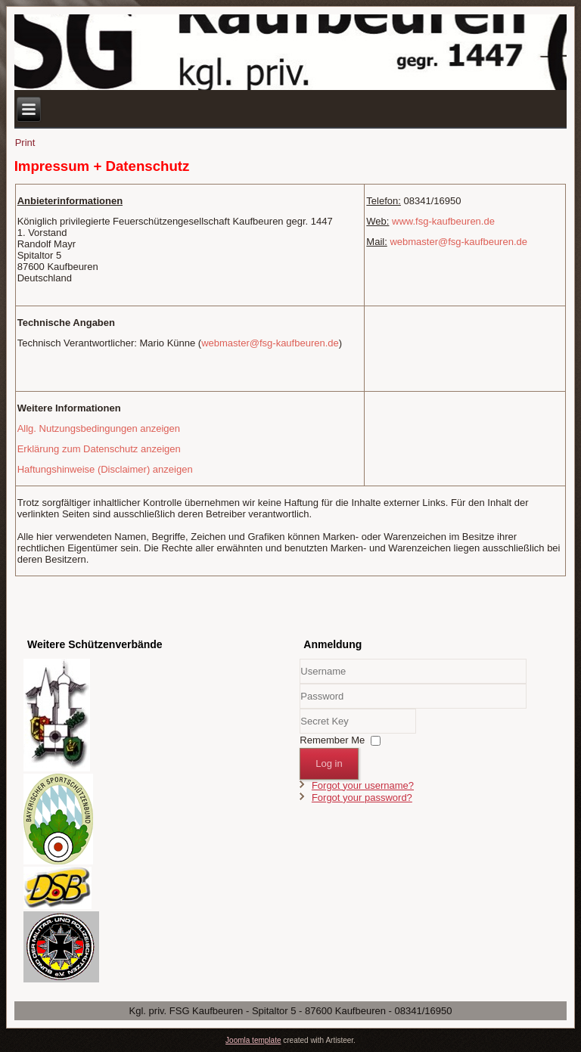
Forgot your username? (363, 785)
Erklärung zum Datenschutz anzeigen (99, 449)
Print (25, 142)
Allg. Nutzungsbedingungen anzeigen (98, 428)
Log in (328, 763)
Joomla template (253, 1040)
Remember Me (332, 740)
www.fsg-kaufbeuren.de (443, 221)
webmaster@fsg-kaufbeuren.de (458, 241)
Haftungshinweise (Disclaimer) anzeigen (105, 469)
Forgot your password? (362, 797)
